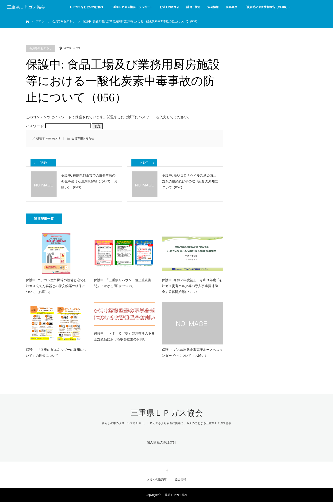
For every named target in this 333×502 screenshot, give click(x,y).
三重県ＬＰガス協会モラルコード (131, 7)
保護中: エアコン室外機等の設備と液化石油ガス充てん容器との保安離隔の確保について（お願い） (56, 286)
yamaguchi (53, 138)
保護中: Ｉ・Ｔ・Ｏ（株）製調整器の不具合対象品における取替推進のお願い (124, 336)
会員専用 (231, 7)
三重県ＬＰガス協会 (26, 7)
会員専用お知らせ (40, 48)
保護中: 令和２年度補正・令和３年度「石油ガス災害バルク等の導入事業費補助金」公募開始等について (192, 286)
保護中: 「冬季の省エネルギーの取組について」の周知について (56, 352)
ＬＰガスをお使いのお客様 (86, 7)
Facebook (166, 469)
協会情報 (213, 7)
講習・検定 (193, 7)
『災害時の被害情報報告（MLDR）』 (268, 7)
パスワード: (58, 126)
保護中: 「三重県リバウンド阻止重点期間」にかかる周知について (123, 283)
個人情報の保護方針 (161, 442)
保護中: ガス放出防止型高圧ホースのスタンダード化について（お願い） (192, 352)
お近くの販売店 (169, 7)
